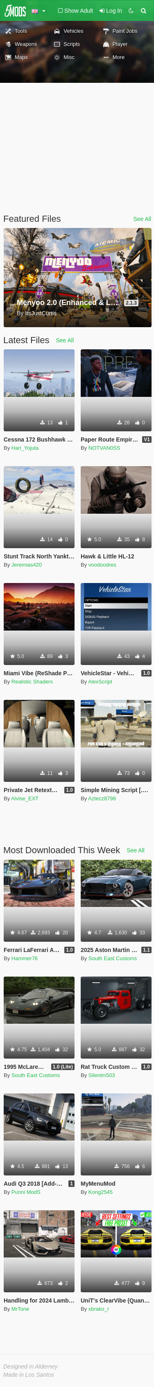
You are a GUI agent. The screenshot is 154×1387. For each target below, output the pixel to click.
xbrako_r (98, 1309)
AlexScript (100, 682)
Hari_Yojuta (25, 448)
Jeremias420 (26, 565)
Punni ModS (26, 1192)
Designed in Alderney (30, 1366)
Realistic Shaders (32, 682)
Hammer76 (24, 958)
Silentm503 (101, 1075)
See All (142, 219)
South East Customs (112, 958)
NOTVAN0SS (104, 448)
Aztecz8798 (102, 798)
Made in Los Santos (28, 1374)
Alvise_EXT (24, 798)
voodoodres (102, 565)
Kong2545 (100, 1192)
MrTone (20, 1309)
